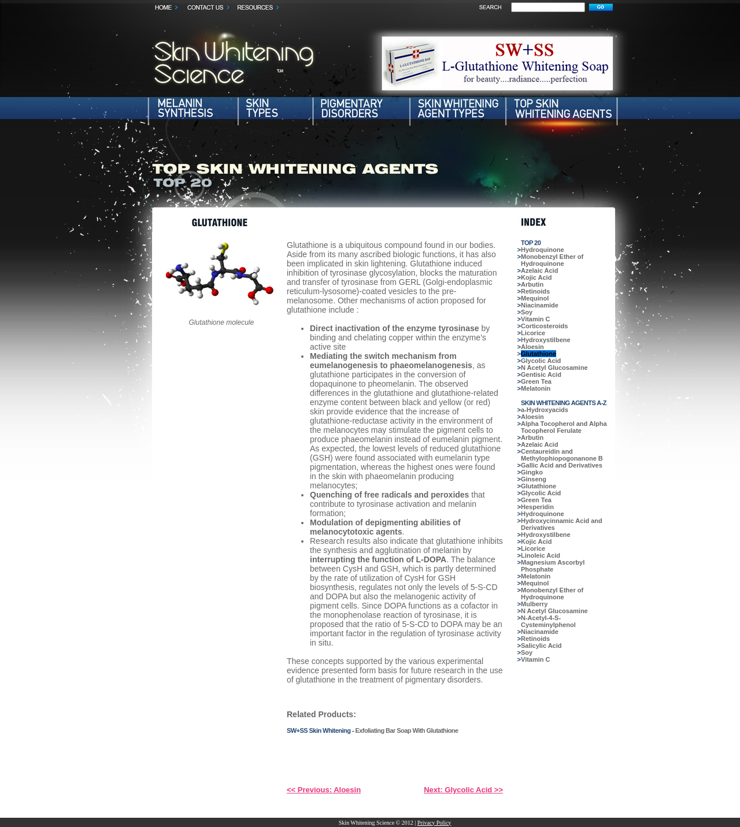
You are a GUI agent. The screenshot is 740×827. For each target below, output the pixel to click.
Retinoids (535, 291)
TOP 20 (531, 242)
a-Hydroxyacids (544, 409)
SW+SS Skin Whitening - (321, 730)
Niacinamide (539, 305)
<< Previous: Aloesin (324, 789)
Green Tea (536, 381)
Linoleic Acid (540, 555)
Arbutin (532, 284)
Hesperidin (537, 506)
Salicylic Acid (541, 645)
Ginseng (533, 479)
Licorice (533, 332)
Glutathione (538, 353)
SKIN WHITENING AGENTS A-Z (563, 402)
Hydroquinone (542, 249)
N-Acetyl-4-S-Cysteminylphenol (548, 621)
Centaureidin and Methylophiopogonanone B (562, 455)
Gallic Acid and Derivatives (561, 465)
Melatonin (535, 388)
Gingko (532, 472)
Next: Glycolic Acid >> (463, 789)
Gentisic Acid (541, 374)
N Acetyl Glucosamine (554, 367)
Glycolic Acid (541, 360)
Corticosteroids (544, 325)
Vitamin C (535, 319)
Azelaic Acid (539, 270)
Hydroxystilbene (546, 339)
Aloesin (532, 346)
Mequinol (535, 298)
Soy (526, 312)
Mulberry (534, 603)
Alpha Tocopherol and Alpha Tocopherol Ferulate (564, 427)
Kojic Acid (536, 277)
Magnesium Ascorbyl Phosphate (552, 566)
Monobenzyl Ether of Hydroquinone (552, 260)
